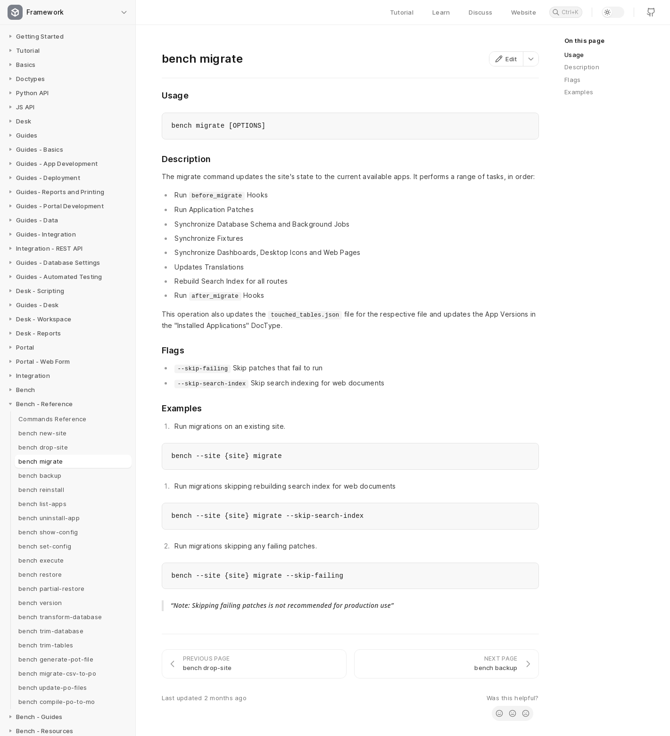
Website (523, 12)
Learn (441, 12)
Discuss (480, 12)
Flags (572, 79)
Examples (578, 92)
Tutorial (402, 12)
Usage (574, 54)
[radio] (499, 713)
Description (581, 67)
